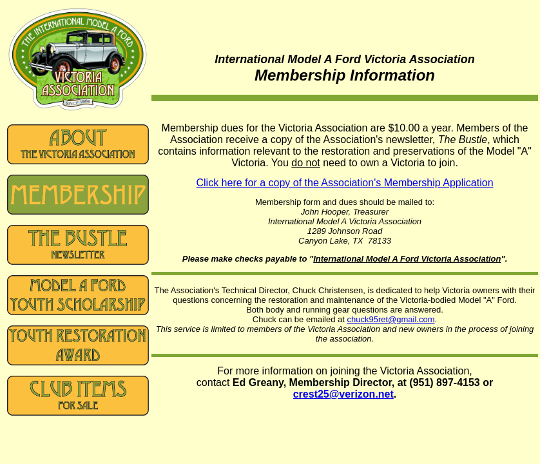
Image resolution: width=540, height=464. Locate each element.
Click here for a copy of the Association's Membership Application (344, 182)
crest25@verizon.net (343, 394)
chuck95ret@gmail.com (391, 319)
